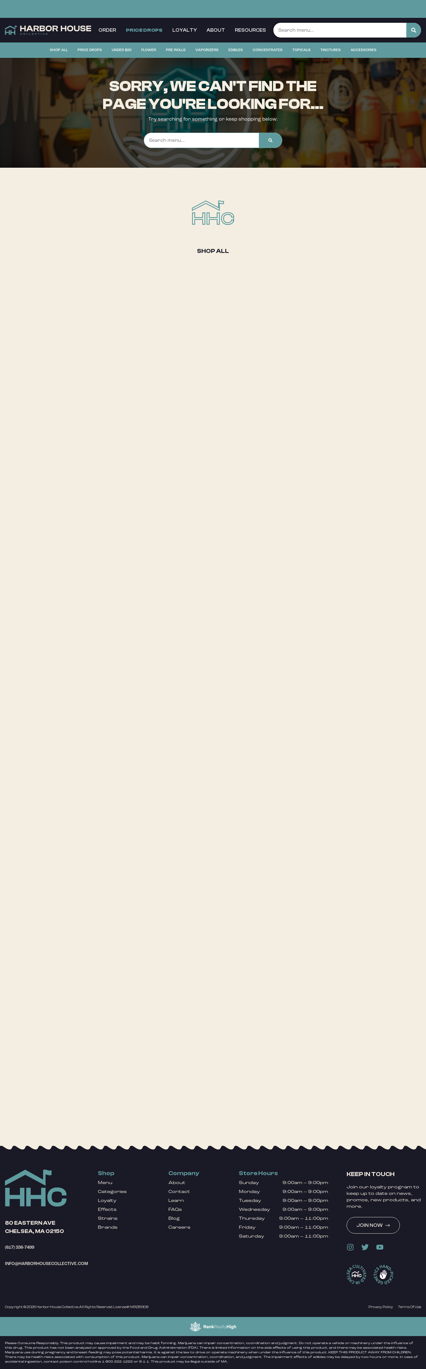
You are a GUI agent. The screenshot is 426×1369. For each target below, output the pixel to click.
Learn (176, 1200)
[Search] (413, 30)
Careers (179, 1227)
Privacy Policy (380, 1307)
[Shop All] (213, 212)
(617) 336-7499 (19, 1247)
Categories (112, 1191)
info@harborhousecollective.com (46, 1263)
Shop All (213, 250)
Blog (174, 1218)
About (216, 30)
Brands (108, 1227)
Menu (105, 1182)
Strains (108, 1218)
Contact (179, 1191)
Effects (107, 1209)
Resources (250, 30)
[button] (50, 7)
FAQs (175, 1209)
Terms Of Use (409, 1307)
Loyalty (184, 30)
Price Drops (144, 30)
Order (107, 30)
